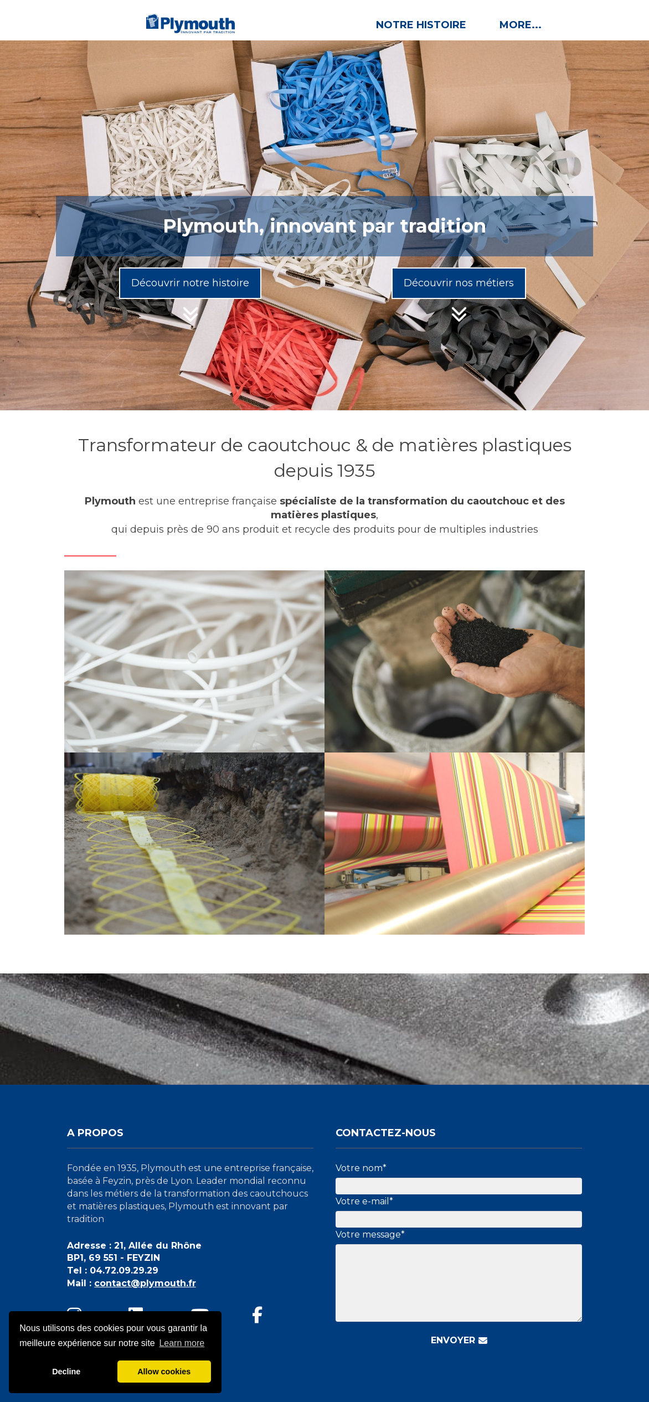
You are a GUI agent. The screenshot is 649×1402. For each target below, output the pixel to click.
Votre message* (370, 1234)
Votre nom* (361, 1168)
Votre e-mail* (364, 1201)
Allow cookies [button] (163, 1371)
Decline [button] (66, 1371)
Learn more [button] (181, 1343)
